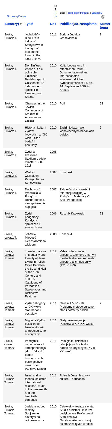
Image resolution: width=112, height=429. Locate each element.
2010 (53, 65)
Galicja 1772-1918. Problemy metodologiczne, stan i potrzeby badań (77, 306)
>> (55, 16)
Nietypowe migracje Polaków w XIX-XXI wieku (77, 322)
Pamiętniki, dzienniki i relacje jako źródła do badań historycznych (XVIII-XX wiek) (78, 346)
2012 (53, 251)
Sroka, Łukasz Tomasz (9, 254)
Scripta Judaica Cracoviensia (70, 36)
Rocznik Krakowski (72, 213)
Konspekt (66, 172)
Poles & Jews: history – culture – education (75, 377)
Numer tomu (105, 25)
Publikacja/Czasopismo (78, 24)
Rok (53, 24)
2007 (53, 172)
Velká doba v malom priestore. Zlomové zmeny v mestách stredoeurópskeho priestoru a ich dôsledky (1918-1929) (78, 258)
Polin (63, 103)
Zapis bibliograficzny (78, 13)
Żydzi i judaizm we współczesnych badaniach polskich (77, 131)
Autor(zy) (11, 24)
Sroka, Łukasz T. (10, 36)
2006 (53, 213)
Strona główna (16, 16)
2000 (53, 234)
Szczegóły (96, 13)
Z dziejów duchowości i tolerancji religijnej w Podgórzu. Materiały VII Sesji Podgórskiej (75, 195)
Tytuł (28, 24)
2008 (53, 151)
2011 (53, 34)
